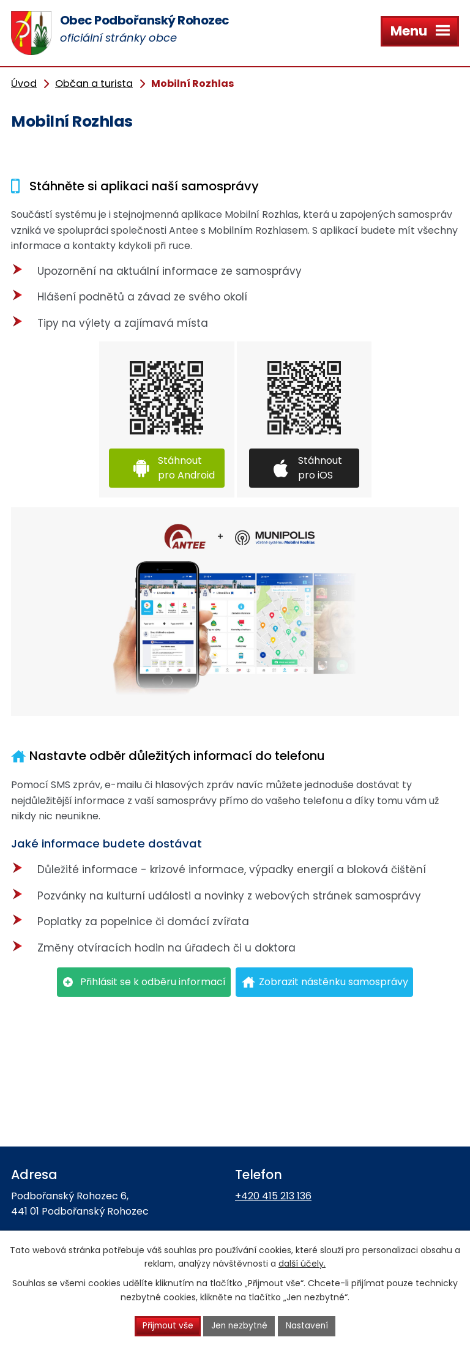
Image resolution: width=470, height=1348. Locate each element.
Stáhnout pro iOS (320, 467)
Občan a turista (94, 83)
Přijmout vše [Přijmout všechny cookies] (166, 1326)
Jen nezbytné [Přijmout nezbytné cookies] (240, 1326)
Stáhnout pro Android (186, 467)
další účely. (302, 1263)
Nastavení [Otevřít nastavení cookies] (308, 1326)
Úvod (24, 83)
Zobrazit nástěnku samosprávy (333, 982)
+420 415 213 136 (273, 1196)
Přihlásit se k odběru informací (153, 982)
